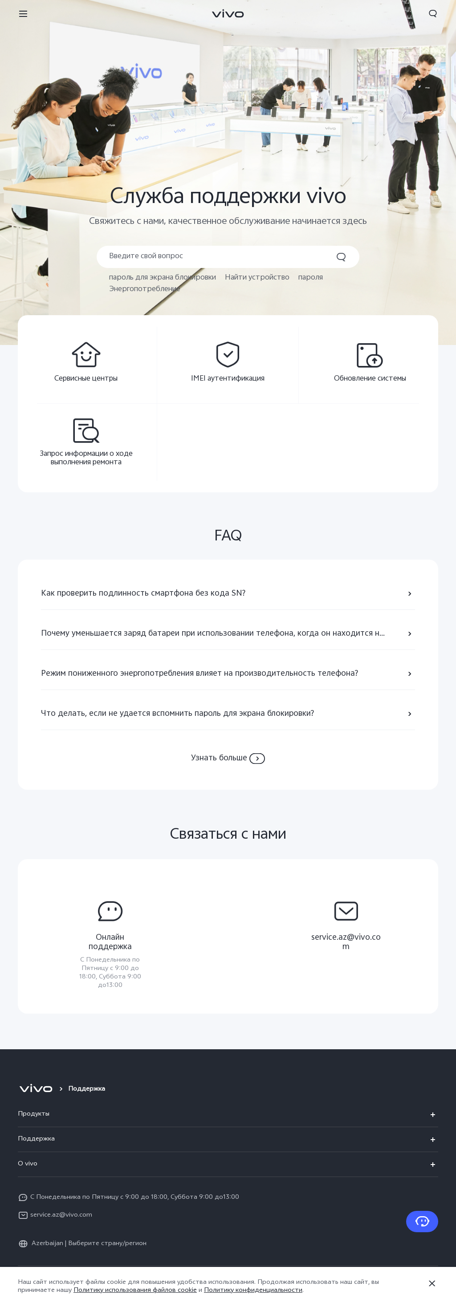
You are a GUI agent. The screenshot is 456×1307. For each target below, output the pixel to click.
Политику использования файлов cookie (135, 1290)
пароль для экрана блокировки (162, 278)
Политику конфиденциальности (253, 1290)
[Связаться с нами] (422, 1221)
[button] (23, 13)
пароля (310, 278)
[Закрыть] (432, 1283)
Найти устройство (257, 278)
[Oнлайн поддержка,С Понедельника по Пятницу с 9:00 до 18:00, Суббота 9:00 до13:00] (110, 942)
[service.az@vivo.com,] (346, 923)
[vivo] (36, 1090)
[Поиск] (228, 257)
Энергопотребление (144, 290)
